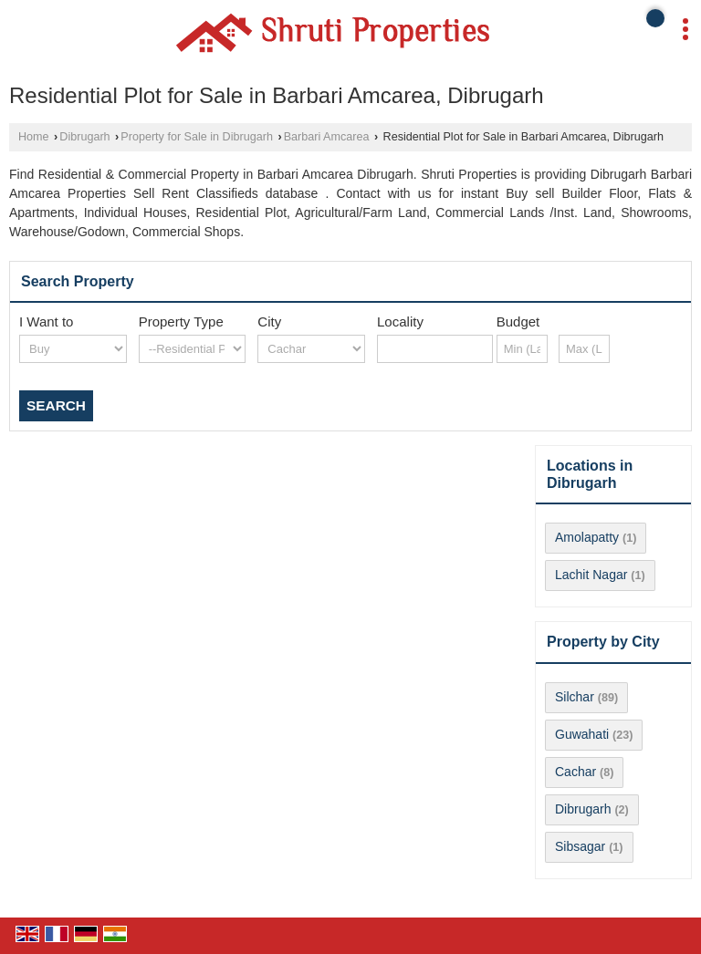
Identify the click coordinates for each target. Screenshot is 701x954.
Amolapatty (587, 537)
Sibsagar (580, 846)
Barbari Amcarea (327, 136)
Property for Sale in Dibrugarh (196, 136)
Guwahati (582, 734)
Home (33, 136)
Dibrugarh (84, 136)
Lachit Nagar (591, 574)
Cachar (575, 771)
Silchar (574, 697)
